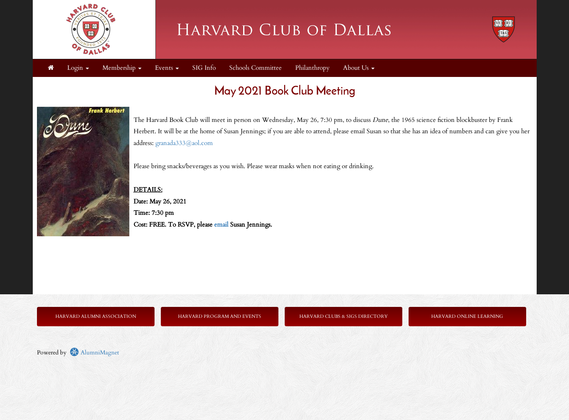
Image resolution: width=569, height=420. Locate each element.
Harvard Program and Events (219, 316)
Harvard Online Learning (467, 316)
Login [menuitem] (78, 67)
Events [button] (167, 67)
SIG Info (204, 67)
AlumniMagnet (94, 353)
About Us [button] (359, 67)
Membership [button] (122, 67)
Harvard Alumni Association (95, 316)
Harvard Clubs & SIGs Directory (343, 316)
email (221, 224)
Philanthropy (312, 67)
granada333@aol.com (185, 143)
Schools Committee (255, 67)
